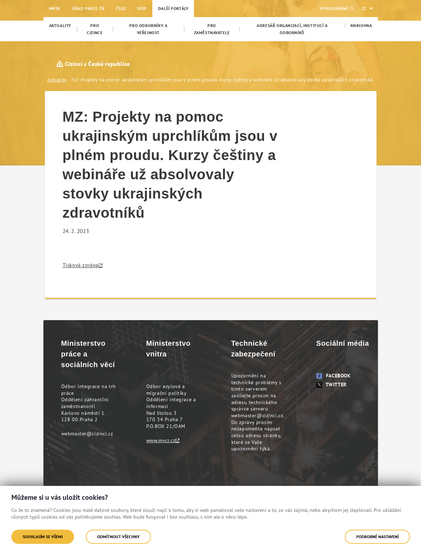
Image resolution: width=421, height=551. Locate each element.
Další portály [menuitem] (173, 8)
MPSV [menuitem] (54, 8)
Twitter (331, 384)
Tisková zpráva (80, 265)
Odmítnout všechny (118, 536)
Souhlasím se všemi (43, 536)
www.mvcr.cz (160, 440)
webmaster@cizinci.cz (87, 433)
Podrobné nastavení (377, 536)
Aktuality (56, 80)
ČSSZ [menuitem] (121, 8)
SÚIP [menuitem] (141, 8)
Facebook (333, 375)
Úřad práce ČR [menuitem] (88, 8)
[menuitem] (60, 25)
